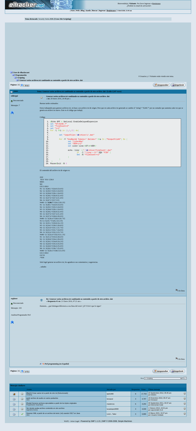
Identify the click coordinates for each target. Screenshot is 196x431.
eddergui (14, 96)
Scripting (20, 78)
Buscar (95, 10)
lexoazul (110, 405)
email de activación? (143, 6)
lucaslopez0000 (112, 415)
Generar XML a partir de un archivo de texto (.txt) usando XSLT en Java (53, 419)
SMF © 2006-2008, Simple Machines (117, 427)
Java (27, 406)
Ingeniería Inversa (32, 416)
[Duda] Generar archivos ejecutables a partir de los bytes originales (51, 409)
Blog (82, 10)
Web (77, 10)
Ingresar (147, 3)
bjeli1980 (110, 400)
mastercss (110, 410)
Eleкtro (153, 401)
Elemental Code (157, 411)
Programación (20, 75)
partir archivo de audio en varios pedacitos (42, 404)
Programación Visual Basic (34, 411)
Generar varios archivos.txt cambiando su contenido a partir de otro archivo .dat (51, 80)
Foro (73, 10)
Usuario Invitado (157, 421)
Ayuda (88, 10)
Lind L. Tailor (111, 420)
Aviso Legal (74, 427)
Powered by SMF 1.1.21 (90, 427)
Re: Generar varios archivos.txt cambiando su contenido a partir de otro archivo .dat (79, 305)
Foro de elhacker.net (21, 72)
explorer (14, 305)
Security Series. (54, 19)
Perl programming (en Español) (57, 370)
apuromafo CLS (157, 416)
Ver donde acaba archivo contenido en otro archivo (45, 414)
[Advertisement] (98, 47)
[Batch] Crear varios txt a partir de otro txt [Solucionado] (47, 399)
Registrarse (111, 10)
